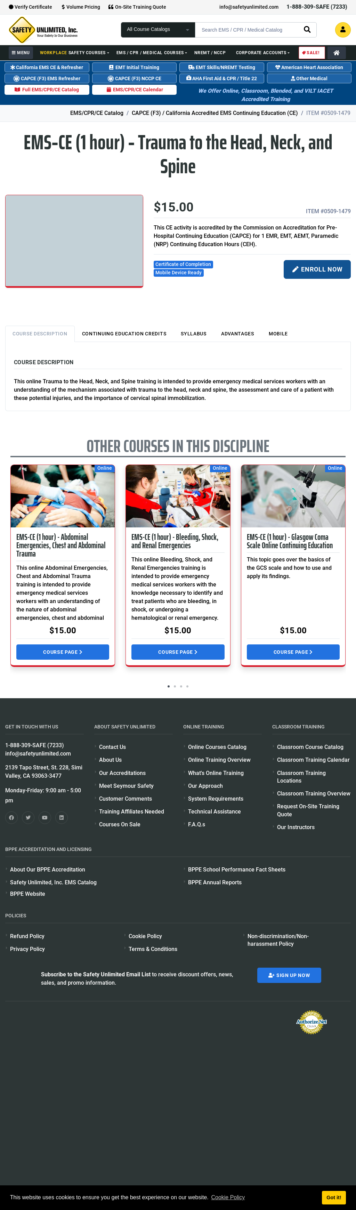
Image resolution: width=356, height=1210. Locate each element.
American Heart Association (309, 67)
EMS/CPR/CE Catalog (96, 113)
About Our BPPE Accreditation (47, 869)
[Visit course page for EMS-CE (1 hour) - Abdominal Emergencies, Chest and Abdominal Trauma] (63, 496)
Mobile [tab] (278, 333)
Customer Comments (125, 798)
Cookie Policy (145, 936)
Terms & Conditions (153, 949)
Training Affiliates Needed (131, 811)
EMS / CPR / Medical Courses (150, 52)
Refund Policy (27, 936)
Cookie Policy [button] (228, 1197)
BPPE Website (27, 894)
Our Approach (205, 786)
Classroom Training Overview (313, 793)
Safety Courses (73, 52)
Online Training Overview (219, 760)
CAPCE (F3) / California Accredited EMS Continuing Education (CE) (215, 113)
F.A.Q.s (196, 824)
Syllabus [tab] (194, 333)
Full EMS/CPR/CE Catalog (47, 89)
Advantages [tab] (237, 333)
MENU (21, 52)
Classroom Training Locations (301, 777)
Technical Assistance (214, 811)
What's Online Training (216, 773)
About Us (110, 760)
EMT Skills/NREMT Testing (221, 67)
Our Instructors (296, 827)
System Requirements (215, 798)
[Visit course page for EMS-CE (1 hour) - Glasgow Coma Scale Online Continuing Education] (293, 496)
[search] (307, 29)
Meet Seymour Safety (126, 786)
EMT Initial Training (134, 67)
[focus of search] (158, 29)
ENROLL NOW (317, 269)
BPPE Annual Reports (215, 882)
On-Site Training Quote (137, 7)
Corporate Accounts (261, 52)
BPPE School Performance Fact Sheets (236, 869)
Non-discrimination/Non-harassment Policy (278, 940)
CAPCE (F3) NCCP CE (133, 78)
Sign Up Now (289, 975)
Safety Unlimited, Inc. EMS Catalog (53, 882)
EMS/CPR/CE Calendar (134, 89)
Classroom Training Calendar (313, 760)
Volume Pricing (80, 7)
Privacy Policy (27, 949)
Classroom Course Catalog (310, 747)
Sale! (310, 52)
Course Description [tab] (40, 333)
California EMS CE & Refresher (46, 67)
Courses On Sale (119, 824)
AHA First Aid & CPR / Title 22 (221, 78)
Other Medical (309, 78)
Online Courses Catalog (217, 747)
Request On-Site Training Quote (308, 810)
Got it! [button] (333, 1197)
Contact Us (112, 747)
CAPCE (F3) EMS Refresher (46, 78)
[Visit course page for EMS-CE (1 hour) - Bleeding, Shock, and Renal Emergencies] (178, 496)
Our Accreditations (122, 773)
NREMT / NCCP (210, 52)
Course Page (62, 652)
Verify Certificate (30, 7)
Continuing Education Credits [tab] (124, 333)
